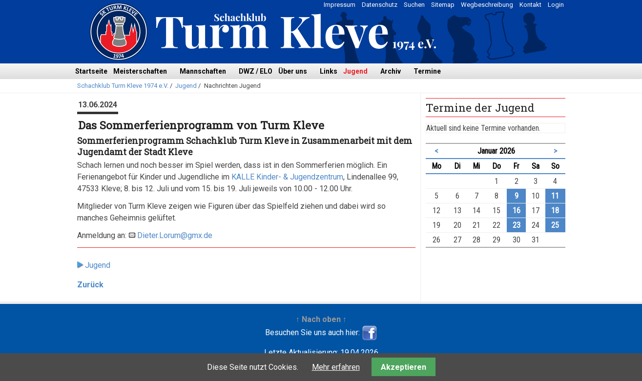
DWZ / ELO (255, 71)
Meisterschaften (140, 71)
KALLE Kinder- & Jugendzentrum (287, 176)
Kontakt (530, 4)
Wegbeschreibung (487, 4)
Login (556, 4)
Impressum (339, 4)
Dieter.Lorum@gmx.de (174, 235)
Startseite (91, 71)
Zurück (90, 284)
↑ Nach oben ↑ (321, 319)
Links (328, 71)
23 (516, 225)
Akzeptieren (403, 367)
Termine (427, 71)
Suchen (414, 4)
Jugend (355, 71)
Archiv (390, 71)
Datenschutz (379, 4)
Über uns (292, 71)
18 (555, 210)
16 (516, 210)
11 (555, 196)
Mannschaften (203, 71)
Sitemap (443, 4)
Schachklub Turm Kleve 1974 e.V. (122, 85)
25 (555, 225)
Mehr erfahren (336, 367)
